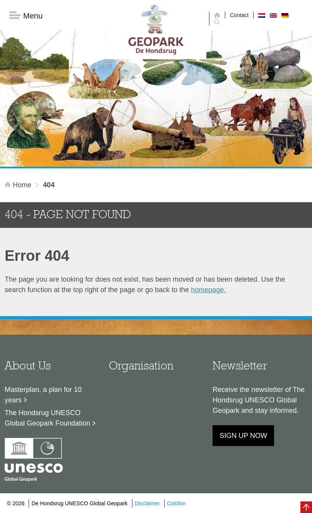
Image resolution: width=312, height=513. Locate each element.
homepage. (208, 290)
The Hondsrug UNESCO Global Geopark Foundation (47, 418)
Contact (239, 15)
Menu (26, 15)
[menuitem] (261, 15)
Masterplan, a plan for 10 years (43, 395)
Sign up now (243, 435)
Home (19, 185)
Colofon (176, 503)
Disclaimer (147, 503)
